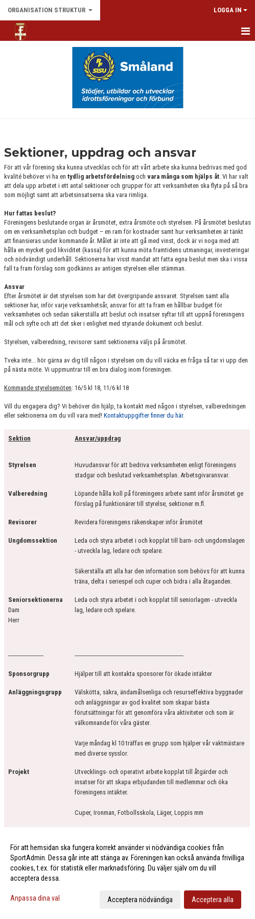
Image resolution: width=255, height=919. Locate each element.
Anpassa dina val (35, 898)
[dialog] (127, 873)
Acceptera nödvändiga (140, 900)
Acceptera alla (213, 900)
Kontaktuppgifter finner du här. (144, 415)
